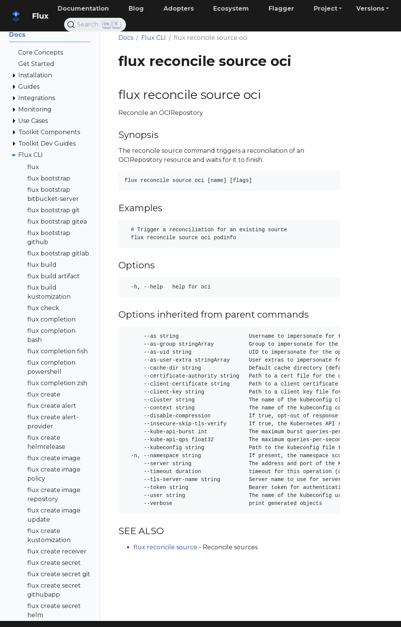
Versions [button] (370, 8)
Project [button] (325, 8)
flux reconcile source (165, 547)
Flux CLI (153, 37)
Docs (125, 37)
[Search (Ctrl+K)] (95, 24)
